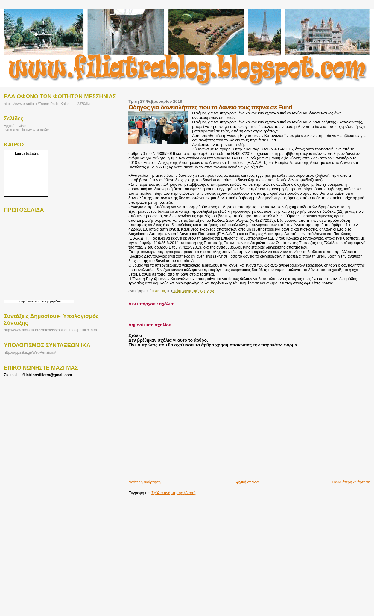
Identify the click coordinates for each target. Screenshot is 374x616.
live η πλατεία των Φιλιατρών (26, 129)
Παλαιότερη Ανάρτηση (351, 482)
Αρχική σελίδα (246, 482)
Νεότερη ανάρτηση (144, 482)
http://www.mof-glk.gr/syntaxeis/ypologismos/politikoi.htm (50, 330)
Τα (19, 301)
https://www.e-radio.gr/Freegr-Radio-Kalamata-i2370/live (47, 103)
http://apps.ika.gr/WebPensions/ (30, 352)
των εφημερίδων (50, 301)
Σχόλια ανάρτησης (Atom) (173, 493)
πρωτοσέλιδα (30, 301)
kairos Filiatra (27, 153)
